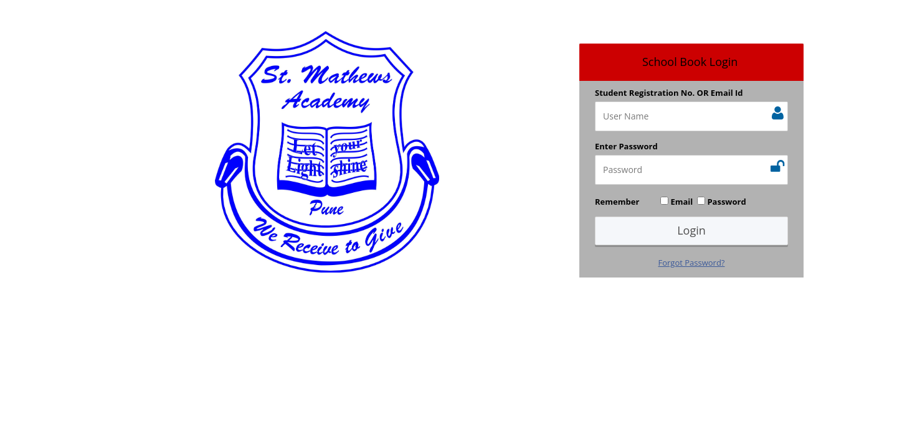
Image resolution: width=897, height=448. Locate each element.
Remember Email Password (670, 201)
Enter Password (626, 146)
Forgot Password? (691, 262)
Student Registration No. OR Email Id (669, 92)
